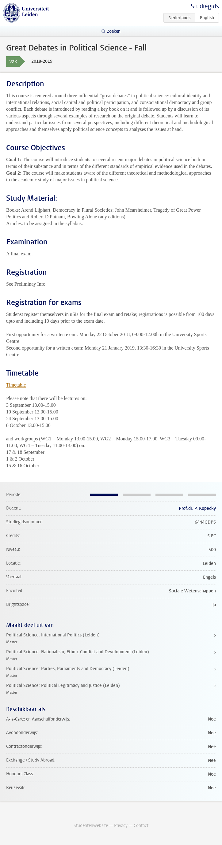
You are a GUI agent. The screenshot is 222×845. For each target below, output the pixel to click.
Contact (141, 825)
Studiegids (205, 6)
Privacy (121, 825)
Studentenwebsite (91, 825)
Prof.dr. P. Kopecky (197, 508)
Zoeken (114, 31)
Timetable (16, 384)
